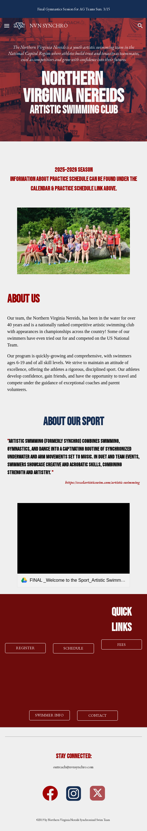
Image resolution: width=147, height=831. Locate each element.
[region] (73, 9)
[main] (73, 53)
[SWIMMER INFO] (49, 715)
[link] (73, 545)
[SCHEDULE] (73, 648)
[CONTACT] (97, 715)
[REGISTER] (25, 648)
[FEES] (122, 644)
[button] (6, 25)
